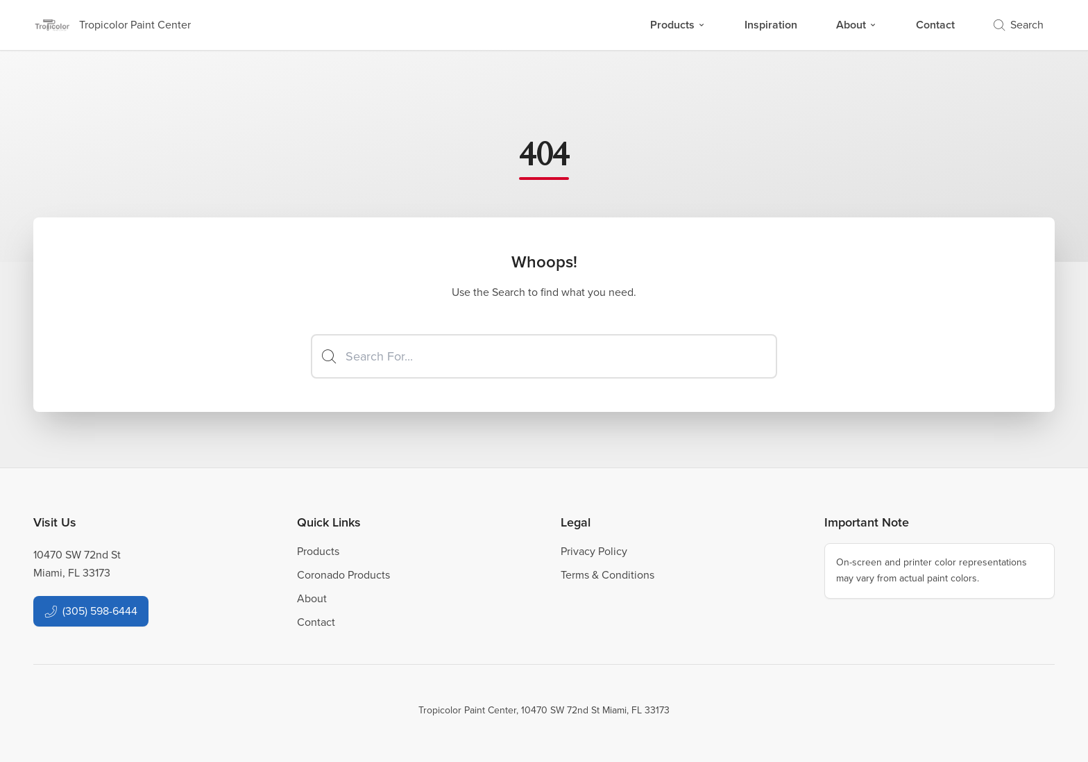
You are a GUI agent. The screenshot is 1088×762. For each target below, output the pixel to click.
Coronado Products (343, 575)
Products (678, 25)
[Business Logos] (112, 25)
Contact (935, 25)
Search (1019, 25)
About (856, 25)
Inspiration (771, 25)
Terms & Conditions (607, 575)
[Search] (544, 356)
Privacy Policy (594, 551)
